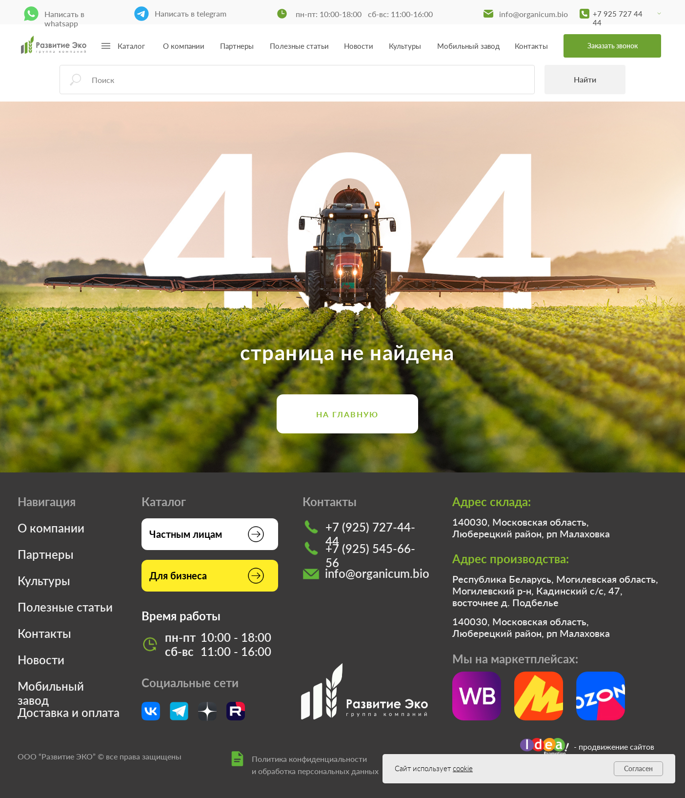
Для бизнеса (178, 575)
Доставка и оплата (69, 712)
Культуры (405, 45)
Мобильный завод (468, 45)
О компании (183, 45)
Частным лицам (185, 534)
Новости (358, 45)
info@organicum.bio (533, 14)
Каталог (131, 45)
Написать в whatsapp (64, 18)
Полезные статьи (299, 45)
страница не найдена (347, 352)
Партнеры (237, 45)
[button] (612, 46)
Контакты (531, 45)
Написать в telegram (190, 13)
